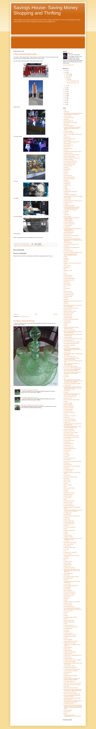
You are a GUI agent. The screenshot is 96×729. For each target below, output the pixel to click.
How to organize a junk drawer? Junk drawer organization (72, 364)
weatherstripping (67, 677)
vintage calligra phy (68, 647)
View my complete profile (68, 65)
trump (65, 614)
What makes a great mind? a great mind (72, 683)
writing (65, 713)
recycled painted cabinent (69, 522)
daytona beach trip (68, 234)
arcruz (71, 53)
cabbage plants (67, 182)
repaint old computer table (69, 530)
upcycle (65, 618)
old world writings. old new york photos (72, 466)
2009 (65, 102)
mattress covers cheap (69, 429)
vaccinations (66, 631)
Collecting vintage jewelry (69, 205)
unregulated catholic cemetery (70, 617)
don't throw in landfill (68, 250)
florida (65, 273)
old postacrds (67, 462)
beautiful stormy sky (68, 153)
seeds (65, 559)
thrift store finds (67, 596)
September (68, 75)
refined (65, 528)
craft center (66, 214)
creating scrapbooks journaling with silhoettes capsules (71, 218)
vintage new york (67, 656)
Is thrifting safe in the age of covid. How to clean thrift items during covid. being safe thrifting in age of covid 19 (73, 388)
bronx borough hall (68, 175)
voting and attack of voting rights (71, 670)
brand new (66, 172)
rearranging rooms (68, 512)
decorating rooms (67, 237)
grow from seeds (67, 309)
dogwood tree (67, 249)
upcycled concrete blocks (69, 622)
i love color (66, 375)
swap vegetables (67, 587)
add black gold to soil (68, 120)
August (67, 77)
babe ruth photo (67, 143)
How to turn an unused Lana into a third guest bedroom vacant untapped (72, 373)
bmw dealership (67, 169)
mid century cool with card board (71, 432)
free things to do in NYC (69, 280)
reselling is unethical (68, 536)
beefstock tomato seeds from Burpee (72, 154)
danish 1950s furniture (68, 232)
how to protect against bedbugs (70, 366)
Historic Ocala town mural (69, 330)
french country (67, 283)
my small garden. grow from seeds (71, 437)
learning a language (68, 403)
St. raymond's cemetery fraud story (71, 576)
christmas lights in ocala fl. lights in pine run (73, 200)
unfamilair (66, 615)
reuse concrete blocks (68, 544)
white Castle (66, 686)
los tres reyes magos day (69, 412)
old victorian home (68, 464)
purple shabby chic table (69, 505)
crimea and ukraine (68, 225)
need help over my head (69, 440)
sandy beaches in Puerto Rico (70, 552)
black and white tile (68, 165)
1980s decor (66, 111)
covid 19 (66, 213)
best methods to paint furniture (70, 161)
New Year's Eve (67, 445)
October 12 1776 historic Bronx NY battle (72, 461)
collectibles (66, 203)
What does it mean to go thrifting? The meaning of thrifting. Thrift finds (72, 679)
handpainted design (68, 317)
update (65, 623)
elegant (65, 261)
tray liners (66, 612)
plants (65, 486)
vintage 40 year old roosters (70, 642)
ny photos (66, 456)
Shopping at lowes (68, 564)
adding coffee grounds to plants (70, 122)
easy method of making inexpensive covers (73, 252)
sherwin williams (67, 563)
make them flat (67, 422)
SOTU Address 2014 (68, 573)
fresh (65, 286)
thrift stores (66, 598)
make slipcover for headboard (70, 420)
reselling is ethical (68, 535)
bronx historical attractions (69, 177)
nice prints (66, 453)
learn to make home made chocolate (71, 399)
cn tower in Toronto (68, 202)
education (66, 258)
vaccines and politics (68, 633)
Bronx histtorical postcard (69, 178)
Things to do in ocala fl (69, 595)
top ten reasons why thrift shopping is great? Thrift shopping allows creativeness (73, 609)
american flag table (68, 131)
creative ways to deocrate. (69, 223)
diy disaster (66, 246)
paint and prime (67, 475)
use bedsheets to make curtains (70, 626)
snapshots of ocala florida (69, 567)
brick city (66, 173)
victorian (66, 638)
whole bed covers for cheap (70, 692)
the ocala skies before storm (70, 592)
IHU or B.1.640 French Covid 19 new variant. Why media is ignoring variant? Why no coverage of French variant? (73, 381)
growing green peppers (69, 312)
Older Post (55, 314)
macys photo (66, 417)
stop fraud (66, 579)
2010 (65, 100)
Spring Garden (67, 574)
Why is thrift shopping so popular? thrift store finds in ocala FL (72, 696)
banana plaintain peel (68, 145)
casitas (65, 186)
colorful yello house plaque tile (70, 209)
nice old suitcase (67, 450)
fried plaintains (67, 288)
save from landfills (68, 554)
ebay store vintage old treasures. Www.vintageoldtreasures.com (71, 254)
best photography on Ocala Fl (70, 162)
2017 (65, 91)
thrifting (65, 600)
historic (65, 325)
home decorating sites (68, 340)
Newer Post (16, 314)
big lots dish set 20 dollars (69, 164)
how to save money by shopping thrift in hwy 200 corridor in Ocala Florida (72, 370)
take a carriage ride (68, 590)
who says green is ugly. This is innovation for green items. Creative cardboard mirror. (73, 690)
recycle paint (66, 517)
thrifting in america (68, 603)
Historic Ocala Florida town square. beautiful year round (71, 328)
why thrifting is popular (68, 703)
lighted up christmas (68, 404)
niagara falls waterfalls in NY (70, 448)
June (67, 85)
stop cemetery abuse (68, 578)
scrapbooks (66, 558)
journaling (66, 392)
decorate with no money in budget (71, 235)
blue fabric (66, 167)
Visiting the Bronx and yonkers (70, 667)
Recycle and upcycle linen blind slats (71, 515)
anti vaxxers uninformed (69, 132)
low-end (65, 414)
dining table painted (68, 242)
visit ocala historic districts (69, 665)
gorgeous (66, 299)
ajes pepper (66, 124)
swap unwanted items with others (71, 585)
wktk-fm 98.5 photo (68, 710)
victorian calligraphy (68, 639)
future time (66, 297)
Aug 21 (68, 79)
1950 (65, 110)
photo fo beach (67, 480)
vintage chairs (67, 648)
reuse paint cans (67, 545)
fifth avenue (66, 267)
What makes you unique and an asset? (72, 684)
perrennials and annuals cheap (70, 476)
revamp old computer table (69, 547)
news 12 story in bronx (69, 446)
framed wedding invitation (69, 278)
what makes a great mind (69, 681)
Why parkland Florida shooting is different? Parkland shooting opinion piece (73, 701)
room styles (66, 549)
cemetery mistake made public (70, 191)
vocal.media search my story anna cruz (72, 669)
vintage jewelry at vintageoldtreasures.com (73, 655)
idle (65, 378)
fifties (65, 269)
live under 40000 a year (69, 406)
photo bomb (66, 478)
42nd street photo (67, 116)
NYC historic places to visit (69, 458)
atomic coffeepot (67, 140)
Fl (64, 272)
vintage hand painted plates (70, 652)
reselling (66, 533)
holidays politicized (68, 337)
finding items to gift (68, 270)
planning (66, 483)
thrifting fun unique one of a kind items (72, 601)
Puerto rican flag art (68, 504)
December (68, 74)
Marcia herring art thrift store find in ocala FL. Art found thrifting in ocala (72, 427)
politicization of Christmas (69, 492)
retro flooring (66, 541)
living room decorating (68, 407)
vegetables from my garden (69, 636)
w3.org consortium (68, 672)
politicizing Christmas (68, 494)
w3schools (66, 673)
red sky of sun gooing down (70, 527)
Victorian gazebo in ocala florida (70, 641)
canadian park (67, 183)
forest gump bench (68, 275)
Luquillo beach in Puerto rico (70, 415)
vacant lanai (66, 630)
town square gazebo (68, 610)
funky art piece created (69, 294)
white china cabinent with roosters (71, 687)
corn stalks (66, 211)
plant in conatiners (68, 484)
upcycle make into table (69, 620)
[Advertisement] (48, 35)
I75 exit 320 (66, 376)
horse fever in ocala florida (69, 345)
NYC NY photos (67, 459)
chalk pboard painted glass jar (70, 194)
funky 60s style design (68, 293)
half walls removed (68, 314)
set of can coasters (68, 561)
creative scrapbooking (68, 222)
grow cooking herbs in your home (71, 308)
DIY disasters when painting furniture (72, 247)
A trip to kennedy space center (25, 54)
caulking (66, 188)
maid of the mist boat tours (69, 419)
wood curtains (67, 711)
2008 (65, 104)
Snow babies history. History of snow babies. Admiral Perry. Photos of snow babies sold (72, 570)
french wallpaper (67, 285)
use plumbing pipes (68, 628)
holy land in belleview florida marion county (73, 338)
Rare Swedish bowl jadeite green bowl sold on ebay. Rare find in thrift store (73, 511)
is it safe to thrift (67, 385)
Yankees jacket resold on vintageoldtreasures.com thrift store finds (72, 715)
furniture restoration (68, 296)
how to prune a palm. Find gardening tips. (72, 367)
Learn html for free (68, 398)
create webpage (67, 216)
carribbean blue (67, 185)
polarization (66, 489)
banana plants (67, 146)
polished (66, 491)
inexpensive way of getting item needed (72, 383)
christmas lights (67, 199)
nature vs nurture (67, 438)
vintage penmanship (68, 658)
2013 (65, 95)
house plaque (67, 346)
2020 (65, 87)
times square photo (68, 604)
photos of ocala (67, 481)
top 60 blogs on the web (69, 606)
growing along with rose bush (70, 311)
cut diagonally (67, 227)
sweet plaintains (67, 588)
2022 (65, 70)
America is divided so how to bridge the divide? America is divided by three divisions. (72, 128)
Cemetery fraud (67, 190)
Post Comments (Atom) (24, 316)
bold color (66, 170)
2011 (65, 98)
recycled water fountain (69, 524)
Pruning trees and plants (69, 500)
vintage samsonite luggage (69, 661)
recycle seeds (67, 519)
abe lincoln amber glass (69, 117)
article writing (67, 137)
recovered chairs (67, 514)
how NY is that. (67, 352)
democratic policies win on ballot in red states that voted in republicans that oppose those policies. (73, 240)
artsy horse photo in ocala (69, 138)
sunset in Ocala (67, 584)
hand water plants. (68, 316)
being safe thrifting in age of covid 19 (71, 157)
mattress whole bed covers (69, 430)
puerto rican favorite (68, 502)
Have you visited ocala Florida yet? (71, 319)
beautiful (66, 149)
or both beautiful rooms (69, 469)
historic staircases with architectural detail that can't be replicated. (72, 332)
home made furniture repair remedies (72, 341)
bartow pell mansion (68, 148)
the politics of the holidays (69, 593)
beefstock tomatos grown (69, 156)
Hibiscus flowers (67, 322)
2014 (65, 93)
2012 (65, 97)
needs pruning (67, 442)
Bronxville (66, 180)
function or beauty (68, 291)
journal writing (67, 390)
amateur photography (68, 125)
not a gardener (67, 454)
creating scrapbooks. (68, 220)
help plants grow (67, 320)
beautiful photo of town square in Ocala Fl (72, 151)
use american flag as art (69, 625)
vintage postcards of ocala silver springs (72, 660)
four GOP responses (68, 277)
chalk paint (66, 193)
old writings (66, 467)
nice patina (66, 451)
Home (36, 314)
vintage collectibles (68, 650)
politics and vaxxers (68, 496)
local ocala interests (68, 409)
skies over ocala (67, 566)
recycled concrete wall (68, 520)
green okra (66, 303)
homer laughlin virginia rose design (71, 343)
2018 (65, 89)
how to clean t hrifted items (69, 356)
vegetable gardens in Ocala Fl (70, 634)
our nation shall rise (68, 470)
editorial (65, 256)
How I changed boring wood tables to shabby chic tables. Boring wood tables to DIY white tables (72, 349)
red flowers (66, 525)
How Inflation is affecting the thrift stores (24, 321)
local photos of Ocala (68, 411)
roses (65, 550)
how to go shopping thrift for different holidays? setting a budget (71, 359)
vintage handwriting (68, 653)
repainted (66, 532)
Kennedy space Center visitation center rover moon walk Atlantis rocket (30, 245)
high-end (66, 324)
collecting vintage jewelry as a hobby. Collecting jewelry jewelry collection (72, 208)
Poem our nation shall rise (69, 488)
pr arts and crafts (67, 497)
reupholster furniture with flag (70, 542)
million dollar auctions (68, 434)
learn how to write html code (70, 396)
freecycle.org (67, 281)
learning (65, 401)
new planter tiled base (68, 443)
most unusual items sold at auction (71, 435)
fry (64, 289)
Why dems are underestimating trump (72, 693)
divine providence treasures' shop (71, 244)
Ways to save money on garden (70, 675)
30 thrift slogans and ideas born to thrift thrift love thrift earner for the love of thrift (73, 114)
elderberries (66, 259)
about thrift (66, 119)
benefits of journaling (68, 159)
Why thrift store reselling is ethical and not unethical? (32, 405)
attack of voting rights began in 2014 (71, 141)
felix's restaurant (67, 265)
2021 (65, 72)
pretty (65, 499)
